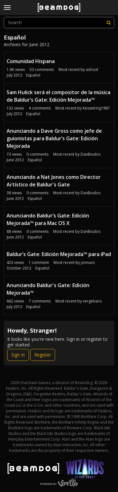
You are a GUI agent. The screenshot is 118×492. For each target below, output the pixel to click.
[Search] (108, 22)
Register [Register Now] (42, 355)
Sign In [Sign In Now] (18, 355)
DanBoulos (90, 154)
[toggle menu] (7, 7)
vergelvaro (92, 301)
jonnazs (88, 262)
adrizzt (92, 69)
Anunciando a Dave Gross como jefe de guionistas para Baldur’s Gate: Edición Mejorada (54, 138)
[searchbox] (59, 22)
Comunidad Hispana (31, 61)
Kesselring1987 (96, 108)
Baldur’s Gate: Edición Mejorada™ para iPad (59, 254)
